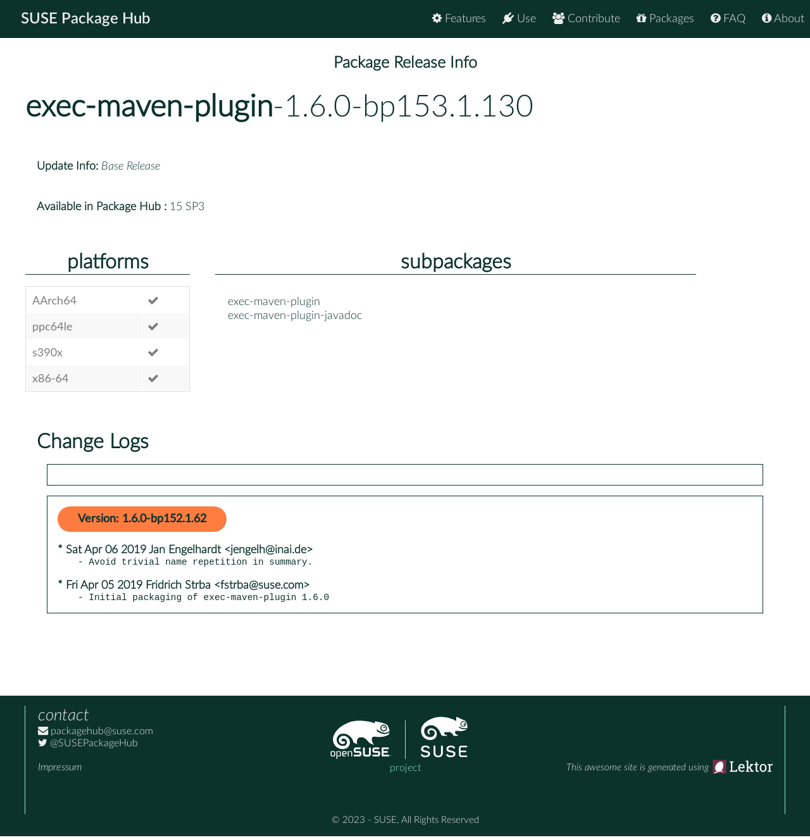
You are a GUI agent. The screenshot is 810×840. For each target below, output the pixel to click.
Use (519, 19)
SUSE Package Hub (86, 19)
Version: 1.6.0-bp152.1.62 (142, 519)
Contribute (586, 19)
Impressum (60, 771)
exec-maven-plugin (149, 107)
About (783, 19)
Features (459, 19)
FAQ (728, 19)
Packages (665, 19)
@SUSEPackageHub (88, 747)
